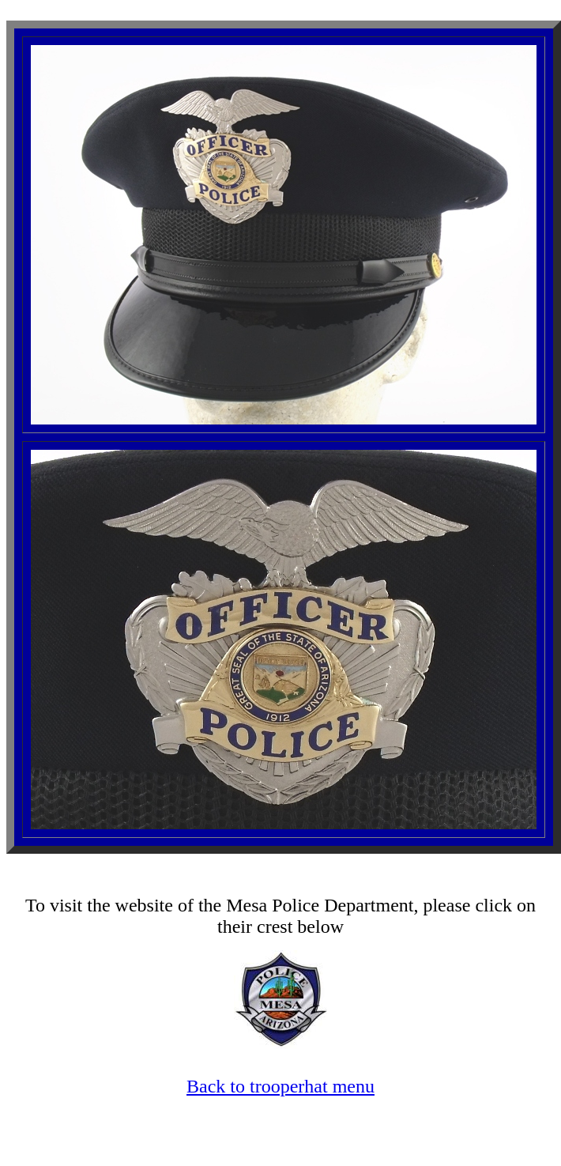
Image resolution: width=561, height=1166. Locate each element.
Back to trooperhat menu (280, 1086)
